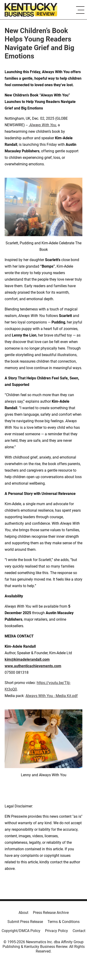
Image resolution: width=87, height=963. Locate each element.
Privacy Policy (56, 931)
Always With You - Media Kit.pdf (52, 696)
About (23, 912)
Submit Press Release (25, 921)
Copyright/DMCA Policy (21, 931)
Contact (79, 931)
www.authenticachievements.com (33, 666)
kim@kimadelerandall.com (27, 659)
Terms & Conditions (64, 921)
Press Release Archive (51, 912)
